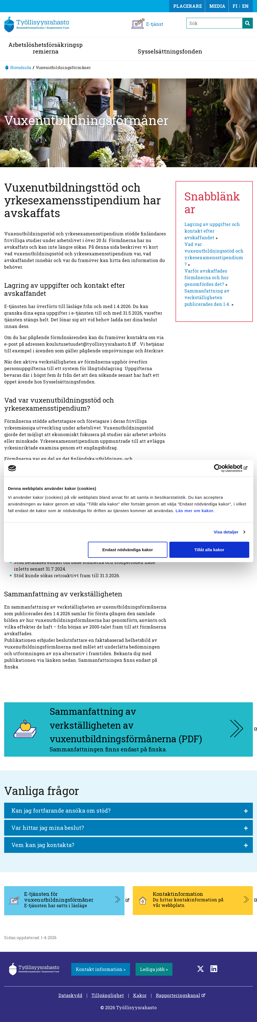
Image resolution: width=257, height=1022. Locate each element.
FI (235, 6)
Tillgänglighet (107, 995)
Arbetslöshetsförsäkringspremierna (45, 48)
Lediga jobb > (154, 969)
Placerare (187, 6)
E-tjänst (154, 24)
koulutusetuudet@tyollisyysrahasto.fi (88, 344)
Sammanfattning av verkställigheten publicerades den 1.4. (207, 297)
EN (245, 6)
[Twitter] (200, 968)
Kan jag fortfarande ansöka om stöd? (61, 810)
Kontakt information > (101, 969)
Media (217, 6)
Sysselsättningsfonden (170, 51)
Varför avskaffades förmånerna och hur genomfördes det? (206, 277)
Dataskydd (70, 995)
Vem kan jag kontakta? (42, 844)
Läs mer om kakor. (194, 510)
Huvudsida (20, 67)
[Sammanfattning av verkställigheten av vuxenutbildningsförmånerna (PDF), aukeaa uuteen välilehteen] (128, 729)
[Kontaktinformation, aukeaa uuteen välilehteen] (193, 900)
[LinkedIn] (213, 968)
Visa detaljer (226, 532)
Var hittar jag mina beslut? (47, 827)
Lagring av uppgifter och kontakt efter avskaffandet (212, 230)
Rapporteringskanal (178, 995)
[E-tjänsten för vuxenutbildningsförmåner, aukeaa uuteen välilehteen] (64, 900)
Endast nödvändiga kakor (127, 549)
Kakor (140, 995)
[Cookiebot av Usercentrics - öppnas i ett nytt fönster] (225, 468)
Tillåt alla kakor (209, 549)
